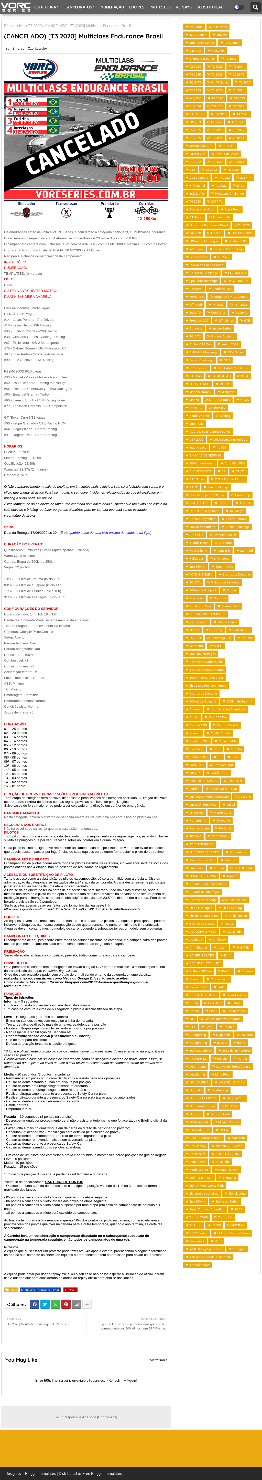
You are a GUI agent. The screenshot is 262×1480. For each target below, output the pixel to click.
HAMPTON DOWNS (203, 781)
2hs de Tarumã (236, 519)
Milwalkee (196, 812)
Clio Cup (195, 50)
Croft (217, 749)
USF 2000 (196, 439)
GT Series (196, 217)
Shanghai (229, 1177)
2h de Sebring (232, 908)
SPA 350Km (220, 836)
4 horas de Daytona (203, 693)
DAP (220, 987)
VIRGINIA (237, 1225)
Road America (199, 416)
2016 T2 (195, 336)
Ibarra (241, 1043)
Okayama (223, 820)
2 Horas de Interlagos (204, 892)
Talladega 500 (221, 638)
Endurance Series (201, 43)
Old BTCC (196, 408)
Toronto (232, 876)
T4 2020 (195, 201)
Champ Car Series (202, 58)
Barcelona (196, 598)
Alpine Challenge (237, 527)
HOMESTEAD (221, 376)
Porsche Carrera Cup (228, 249)
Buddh (226, 971)
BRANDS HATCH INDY (205, 963)
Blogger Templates (40, 1473)
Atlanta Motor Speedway (228, 709)
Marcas (216, 122)
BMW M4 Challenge (203, 352)
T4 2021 (218, 304)
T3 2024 (238, 66)
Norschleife (197, 1154)
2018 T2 (238, 74)
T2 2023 (195, 90)
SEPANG (195, 836)
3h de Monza (238, 916)
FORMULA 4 (237, 273)
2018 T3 (217, 106)
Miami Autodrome (202, 1106)
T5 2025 (195, 130)
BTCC (241, 185)
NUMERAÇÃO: (15, 268)
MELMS (225, 384)
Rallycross (196, 558)
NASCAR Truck (219, 400)
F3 (219, 757)
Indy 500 (195, 98)
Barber (231, 590)
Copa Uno (218, 312)
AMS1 (229, 923)
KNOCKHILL (198, 1058)
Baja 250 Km (218, 717)
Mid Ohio (231, 1106)
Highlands (223, 1035)
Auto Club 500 (234, 463)
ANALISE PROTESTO (52, 21)
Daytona (241, 312)
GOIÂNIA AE (219, 773)
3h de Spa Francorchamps (207, 685)
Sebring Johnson (200, 1177)
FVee (235, 757)
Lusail (230, 804)
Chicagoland (219, 979)
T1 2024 (195, 106)
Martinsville (220, 1090)
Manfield (195, 1090)
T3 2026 (245, 503)
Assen (221, 947)
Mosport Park (220, 1114)
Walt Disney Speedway (205, 1249)
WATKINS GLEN (200, 574)
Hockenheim (198, 550)
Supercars (196, 868)
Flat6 (212, 1011)
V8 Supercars (198, 177)
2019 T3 (195, 82)
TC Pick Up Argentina (204, 511)
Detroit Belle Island (202, 995)
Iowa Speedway (200, 1050)
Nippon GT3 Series (229, 1146)
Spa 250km (197, 566)
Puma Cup (242, 495)
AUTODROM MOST (202, 931)
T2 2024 (195, 66)
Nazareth (238, 1138)
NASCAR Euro (199, 1130)
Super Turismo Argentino (206, 1209)
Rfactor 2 (219, 408)
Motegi (194, 630)
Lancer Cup (197, 154)
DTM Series (236, 352)
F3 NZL (240, 471)
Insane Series (221, 328)
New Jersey (197, 1146)
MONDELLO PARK (232, 1082)
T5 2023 (195, 638)
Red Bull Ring (198, 503)
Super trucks (224, 566)
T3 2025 (217, 74)
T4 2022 (224, 177)
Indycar (221, 35)
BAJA (228, 955)
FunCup (194, 773)
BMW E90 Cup (238, 281)
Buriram (247, 971)
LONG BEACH (199, 384)
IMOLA (222, 1043)
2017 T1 (217, 201)
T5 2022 (223, 257)
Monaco (195, 1114)
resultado (196, 27)
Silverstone (222, 558)
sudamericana (199, 1265)
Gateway (195, 328)
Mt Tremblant (198, 1122)
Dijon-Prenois (236, 995)
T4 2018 (195, 233)
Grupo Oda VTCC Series (230, 297)
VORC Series (198, 1233)
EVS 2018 (215, 1003)
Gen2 (209, 1027)
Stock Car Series (227, 154)
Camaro (195, 979)
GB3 (227, 360)
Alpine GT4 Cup (200, 344)
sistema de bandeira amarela (210, 1257)
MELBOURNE (198, 1082)
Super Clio (196, 423)
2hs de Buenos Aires (204, 916)
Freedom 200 (198, 320)
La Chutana (197, 1066)
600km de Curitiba (202, 527)
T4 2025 (195, 74)
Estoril (236, 1003)
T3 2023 (239, 98)
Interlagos (196, 249)
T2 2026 (217, 90)
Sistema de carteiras (203, 1193)
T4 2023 (242, 114)
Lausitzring (197, 1074)
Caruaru (195, 733)
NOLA (224, 1130)
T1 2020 (244, 225)
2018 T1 (238, 138)
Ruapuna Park (228, 1170)
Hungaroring (198, 1043)
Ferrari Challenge (201, 360)
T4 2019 (220, 114)
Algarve (194, 709)
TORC (239, 1209)
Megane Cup (235, 1098)
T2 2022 (211, 170)
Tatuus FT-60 (198, 1217)
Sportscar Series (226, 1201)
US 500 (216, 233)
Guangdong (197, 1035)
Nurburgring (197, 820)
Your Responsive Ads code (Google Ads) (86, 1417)
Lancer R (223, 550)
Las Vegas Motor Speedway (208, 796)
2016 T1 (195, 582)
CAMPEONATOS (78, 7)
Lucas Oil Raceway (202, 804)
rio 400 (221, 447)
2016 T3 (195, 312)
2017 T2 (228, 146)
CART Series (220, 82)
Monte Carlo (222, 812)
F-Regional (197, 185)
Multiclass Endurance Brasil (40, 1290)
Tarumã (246, 638)
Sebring (225, 416)
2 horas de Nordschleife (206, 662)
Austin (194, 717)
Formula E (196, 297)
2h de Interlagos (200, 908)
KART (193, 487)
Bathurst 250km (225, 535)
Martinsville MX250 (202, 1098)
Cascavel (195, 289)
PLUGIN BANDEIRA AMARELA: (28, 297)
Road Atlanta (198, 1170)
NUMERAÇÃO (112, 7)
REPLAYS (184, 7)
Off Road (195, 304)
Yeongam (239, 1249)
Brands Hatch (199, 543)
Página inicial (14, 26)
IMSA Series (197, 35)
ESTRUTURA (45, 7)
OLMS (244, 400)
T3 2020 (70, 1290)
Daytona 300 (198, 757)
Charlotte (225, 543)
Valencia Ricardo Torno (233, 1233)
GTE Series (197, 479)
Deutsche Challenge (203, 273)
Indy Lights (197, 193)
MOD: (8, 279)
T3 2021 (217, 138)
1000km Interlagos (202, 654)
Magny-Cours (226, 622)
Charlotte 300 (199, 741)
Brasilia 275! (198, 725)
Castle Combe (221, 733)
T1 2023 (217, 130)
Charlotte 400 (222, 289)
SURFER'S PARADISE (204, 852)
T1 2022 (195, 162)
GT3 (192, 170)
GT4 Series (226, 320)
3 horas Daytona (222, 336)
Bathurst (220, 598)
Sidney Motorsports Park (206, 1185)
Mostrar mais (158, 1360)
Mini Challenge (218, 487)
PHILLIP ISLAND (227, 1154)
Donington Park (200, 606)
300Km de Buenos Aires (206, 677)
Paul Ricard (197, 1162)
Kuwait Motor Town (223, 789)
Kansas (222, 1058)
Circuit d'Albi (228, 741)
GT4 (192, 1027)
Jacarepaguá (198, 622)
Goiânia (228, 1027)
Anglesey (219, 939)
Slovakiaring (237, 1193)
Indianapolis (221, 217)
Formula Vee (230, 606)
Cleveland (196, 749)
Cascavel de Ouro (201, 209)
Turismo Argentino (202, 519)
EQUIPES (136, 7)
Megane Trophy (200, 392)
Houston (247, 1035)
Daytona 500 (237, 241)
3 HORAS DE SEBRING (205, 455)
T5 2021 (238, 162)
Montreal (246, 550)
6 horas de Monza (201, 923)
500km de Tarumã (239, 701)
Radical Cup (240, 630)
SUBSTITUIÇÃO (210, 7)
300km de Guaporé (202, 590)
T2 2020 (244, 82)
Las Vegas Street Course (233, 1066)
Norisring (215, 630)
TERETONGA (243, 868)
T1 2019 (238, 106)
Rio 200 (224, 503)
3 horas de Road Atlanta (206, 670)
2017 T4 (246, 177)
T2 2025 (217, 66)
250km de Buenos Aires (206, 265)
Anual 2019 (230, 344)
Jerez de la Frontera (236, 1050)
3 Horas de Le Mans (225, 582)
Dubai (193, 1003)
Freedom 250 (236, 1011)
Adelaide (195, 939)
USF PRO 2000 (242, 233)
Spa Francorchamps (203, 281)
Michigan (227, 392)
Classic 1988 (198, 987)
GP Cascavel (198, 368)
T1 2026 (217, 98)
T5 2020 (233, 170)
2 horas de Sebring (202, 900)
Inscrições (220, 27)
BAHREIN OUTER (201, 955)
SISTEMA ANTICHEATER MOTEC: (30, 291)
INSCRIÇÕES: (15, 262)
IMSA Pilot (235, 781)
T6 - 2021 (240, 304)
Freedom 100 (223, 765)
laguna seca (197, 447)
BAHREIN (243, 947)
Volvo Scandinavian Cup (230, 439)
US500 (216, 1225)
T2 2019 (230, 58)
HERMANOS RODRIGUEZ (207, 614)
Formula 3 (196, 765)
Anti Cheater (198, 947)
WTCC (217, 646)
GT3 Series (197, 114)
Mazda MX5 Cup (200, 146)
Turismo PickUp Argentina (207, 884)
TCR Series (231, 43)
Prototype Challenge (229, 193)
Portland (225, 828)
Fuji (191, 1019)
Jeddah (194, 789)
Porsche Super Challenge (207, 495)
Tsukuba (195, 1225)
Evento (194, 1011)
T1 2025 (195, 138)
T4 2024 (238, 90)
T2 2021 (237, 122)
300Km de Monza (201, 463)
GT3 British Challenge (232, 368)
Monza (194, 400)
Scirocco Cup (198, 257)
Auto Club (196, 535)
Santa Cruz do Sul (201, 860)
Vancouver (196, 1241)
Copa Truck (232, 209)
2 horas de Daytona (236, 574)
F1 (223, 471)
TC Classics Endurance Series (210, 431)
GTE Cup (195, 376)
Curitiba (236, 749)
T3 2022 (238, 130)
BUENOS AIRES (200, 471)
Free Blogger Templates (102, 1473)
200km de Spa (236, 900)
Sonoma (230, 860)
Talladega (236, 511)
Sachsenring (238, 852)
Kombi (242, 1058)
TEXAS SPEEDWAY (202, 876)
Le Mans (245, 796)
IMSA (244, 376)
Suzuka (219, 868)
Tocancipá (225, 1217)
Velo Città (196, 646)
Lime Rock (222, 1074)
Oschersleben (199, 828)
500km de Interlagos (203, 241)
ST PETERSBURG (201, 844)
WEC (218, 1241)
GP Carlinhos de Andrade (223, 1019)
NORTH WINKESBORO (205, 1138)
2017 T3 (195, 122)
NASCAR (217, 50)
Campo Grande (227, 725)
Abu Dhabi (234, 931)
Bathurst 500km (200, 971)
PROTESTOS (160, 7)
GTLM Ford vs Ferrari (229, 479)
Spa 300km (197, 1201)
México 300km (228, 1122)
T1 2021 (221, 185)
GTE (247, 320)
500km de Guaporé (202, 701)
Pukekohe (223, 1162)
